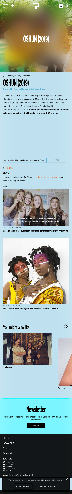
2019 (57, 160)
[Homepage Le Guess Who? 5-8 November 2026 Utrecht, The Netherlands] (36, 6)
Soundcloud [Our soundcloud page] (9, 468)
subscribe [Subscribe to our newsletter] (36, 425)
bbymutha (25, 76)
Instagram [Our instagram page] (8, 462)
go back (7, 168)
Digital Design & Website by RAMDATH (18, 475)
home (10, 76)
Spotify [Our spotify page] (7, 466)
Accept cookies (23, 486)
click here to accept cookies (46, 177)
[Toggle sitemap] (36, 438)
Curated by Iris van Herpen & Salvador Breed (24, 160)
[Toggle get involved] (36, 453)
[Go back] (5, 76)
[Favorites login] (61, 6)
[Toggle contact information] (36, 448)
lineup (17, 76)
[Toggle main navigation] (5, 6)
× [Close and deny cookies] (67, 479)
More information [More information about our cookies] (48, 486)
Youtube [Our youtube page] (8, 464)
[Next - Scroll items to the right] (66, 326)
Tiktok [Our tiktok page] (7, 470)
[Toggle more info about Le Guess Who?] (36, 443)
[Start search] (66, 6)
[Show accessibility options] (13, 6)
